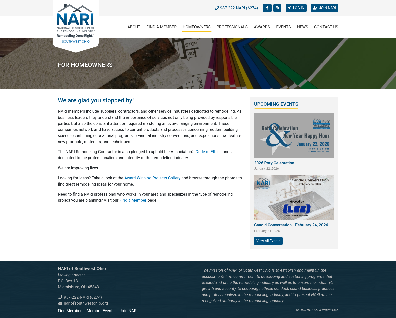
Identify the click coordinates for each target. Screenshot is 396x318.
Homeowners (197, 27)
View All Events (268, 241)
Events (283, 27)
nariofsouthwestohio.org (83, 303)
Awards (262, 27)
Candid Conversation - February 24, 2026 (291, 225)
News (302, 27)
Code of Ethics (208, 151)
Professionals (232, 27)
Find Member (70, 310)
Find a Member (161, 27)
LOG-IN (296, 8)
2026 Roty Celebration (274, 163)
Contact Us (326, 27)
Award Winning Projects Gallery (152, 178)
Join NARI (129, 310)
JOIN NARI (324, 8)
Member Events (101, 310)
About (133, 27)
